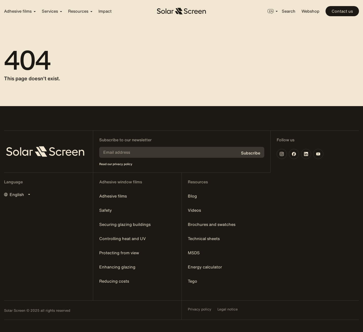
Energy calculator (205, 267)
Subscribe (250, 153)
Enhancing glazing (117, 267)
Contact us (342, 11)
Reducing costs (114, 281)
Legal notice (227, 309)
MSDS (194, 253)
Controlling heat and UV (122, 239)
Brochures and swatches (211, 224)
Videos (194, 210)
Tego (192, 281)
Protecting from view (119, 253)
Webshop (310, 11)
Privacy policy (199, 309)
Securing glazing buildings (125, 224)
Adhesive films (113, 196)
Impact (105, 11)
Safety (105, 210)
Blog (192, 196)
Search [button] (288, 11)
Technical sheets (204, 239)
